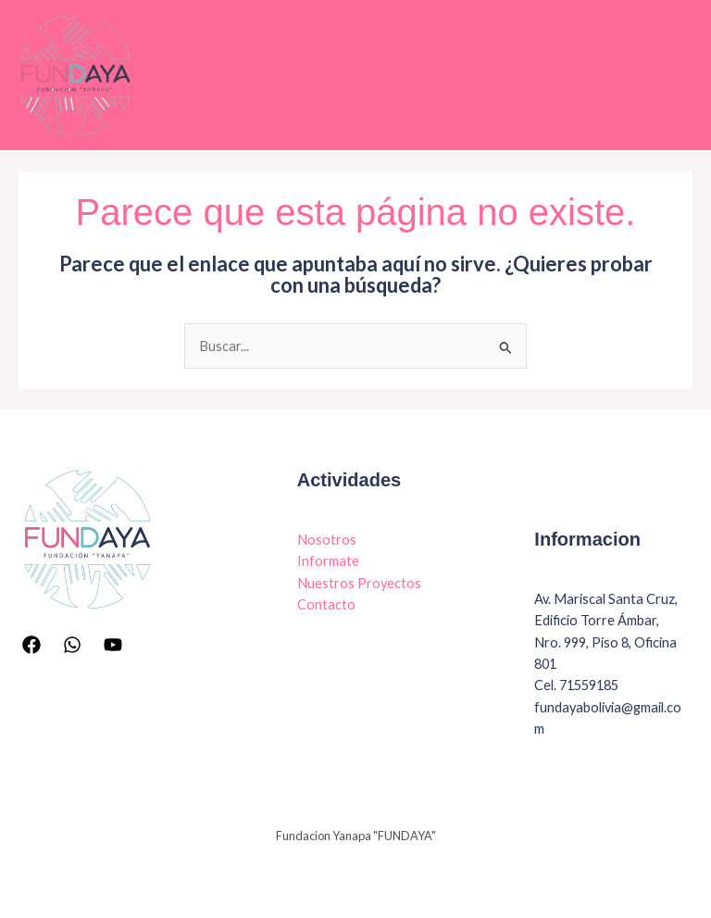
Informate (328, 561)
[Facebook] (31, 644)
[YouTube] (113, 644)
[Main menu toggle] (673, 75)
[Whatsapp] (72, 644)
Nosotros (326, 539)
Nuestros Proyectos (359, 583)
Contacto (326, 604)
